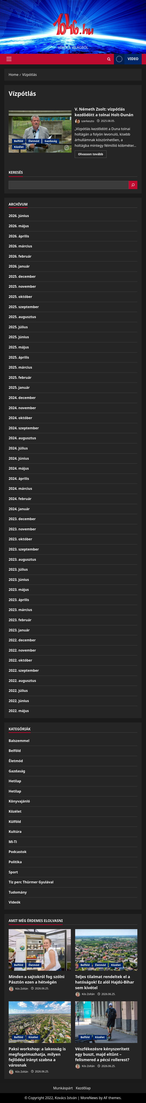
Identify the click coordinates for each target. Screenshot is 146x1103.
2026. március (20, 246)
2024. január (19, 509)
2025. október (20, 296)
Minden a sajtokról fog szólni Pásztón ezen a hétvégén (36, 979)
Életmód (34, 141)
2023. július (18, 569)
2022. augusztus (22, 680)
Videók (15, 902)
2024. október (20, 417)
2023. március (20, 609)
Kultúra (15, 831)
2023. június (19, 579)
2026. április (19, 236)
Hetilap (15, 781)
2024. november (22, 407)
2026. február (20, 256)
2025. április (19, 357)
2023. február (20, 620)
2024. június (19, 458)
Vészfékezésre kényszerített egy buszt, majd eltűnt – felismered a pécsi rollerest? (102, 1054)
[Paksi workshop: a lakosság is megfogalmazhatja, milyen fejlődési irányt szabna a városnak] (40, 1022)
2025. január (19, 387)
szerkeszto (84, 121)
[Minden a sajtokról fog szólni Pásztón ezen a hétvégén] (40, 950)
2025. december (22, 276)
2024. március (20, 488)
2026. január (19, 266)
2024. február (20, 498)
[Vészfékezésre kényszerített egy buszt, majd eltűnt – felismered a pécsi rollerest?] (106, 1022)
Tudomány (18, 892)
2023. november (22, 529)
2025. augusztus (22, 316)
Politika (15, 862)
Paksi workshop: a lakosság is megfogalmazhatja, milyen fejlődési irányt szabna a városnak (37, 1057)
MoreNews (89, 1097)
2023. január (19, 630)
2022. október (20, 660)
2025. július (18, 327)
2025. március (20, 367)
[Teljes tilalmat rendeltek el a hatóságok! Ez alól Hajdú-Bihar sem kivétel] (106, 950)
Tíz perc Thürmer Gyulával (31, 882)
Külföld (15, 821)
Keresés (16, 172)
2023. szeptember (24, 549)
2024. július (18, 448)
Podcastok (18, 851)
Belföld (18, 141)
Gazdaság (50, 141)
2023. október (20, 539)
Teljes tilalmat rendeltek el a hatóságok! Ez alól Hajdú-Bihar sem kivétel (104, 982)
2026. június (19, 215)
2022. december (22, 640)
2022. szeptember (24, 670)
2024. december (22, 397)
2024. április (19, 478)
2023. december (22, 518)
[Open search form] (109, 59)
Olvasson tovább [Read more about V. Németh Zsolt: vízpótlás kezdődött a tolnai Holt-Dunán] (92, 155)
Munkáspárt (63, 1088)
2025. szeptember (24, 306)
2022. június (19, 700)
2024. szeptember (24, 428)
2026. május (19, 226)
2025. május (19, 347)
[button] (9, 59)
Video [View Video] (126, 59)
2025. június (19, 337)
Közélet (19, 147)
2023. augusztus (22, 559)
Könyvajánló (19, 801)
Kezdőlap (83, 1088)
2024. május (19, 468)
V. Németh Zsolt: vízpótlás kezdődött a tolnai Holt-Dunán (40, 132)
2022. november (22, 650)
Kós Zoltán (18, 989)
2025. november (22, 286)
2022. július (18, 690)
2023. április (19, 599)
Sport (13, 872)
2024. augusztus (22, 438)
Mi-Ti (13, 841)
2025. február (20, 377)
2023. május (19, 589)
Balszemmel (19, 740)
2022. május (19, 710)
